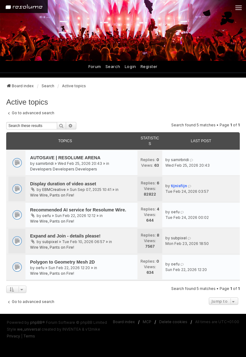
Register (149, 66)
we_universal (29, 329)
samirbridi (45, 163)
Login (130, 66)
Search (112, 66)
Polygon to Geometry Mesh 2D (62, 262)
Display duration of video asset (63, 183)
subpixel (50, 241)
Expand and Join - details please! (65, 235)
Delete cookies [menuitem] (173, 321)
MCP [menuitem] (147, 321)
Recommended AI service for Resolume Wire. (78, 209)
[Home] (24, 6)
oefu (46, 215)
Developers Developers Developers (63, 169)
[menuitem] (13, 336)
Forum (94, 66)
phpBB (36, 322)
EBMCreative (54, 189)
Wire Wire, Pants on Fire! (52, 195)
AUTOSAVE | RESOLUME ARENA (65, 157)
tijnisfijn (179, 185)
